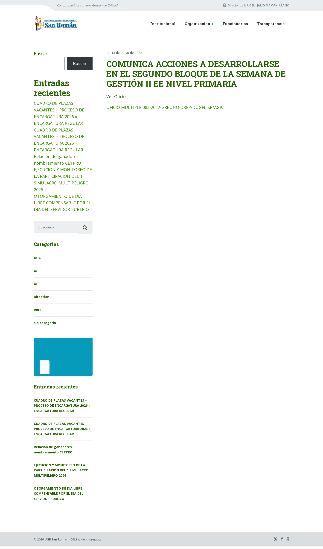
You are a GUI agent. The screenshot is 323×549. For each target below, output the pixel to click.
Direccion (41, 298)
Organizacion (197, 23)
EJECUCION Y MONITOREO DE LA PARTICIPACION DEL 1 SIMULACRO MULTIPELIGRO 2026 (61, 472)
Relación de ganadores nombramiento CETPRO (53, 452)
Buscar (40, 53)
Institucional (162, 23)
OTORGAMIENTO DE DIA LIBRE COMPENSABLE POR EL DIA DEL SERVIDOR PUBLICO (62, 202)
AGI (36, 272)
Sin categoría (45, 324)
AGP (37, 285)
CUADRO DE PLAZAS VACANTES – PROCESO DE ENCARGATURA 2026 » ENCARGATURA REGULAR (62, 408)
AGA (37, 259)
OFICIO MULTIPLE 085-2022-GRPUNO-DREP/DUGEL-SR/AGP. (164, 107)
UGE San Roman (56, 542)
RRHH (38, 311)
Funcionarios (235, 23)
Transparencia (271, 23)
